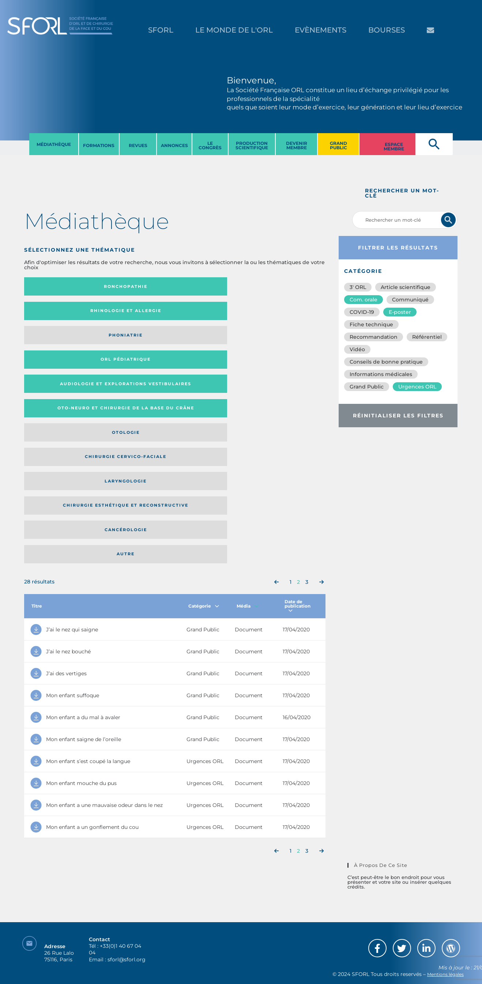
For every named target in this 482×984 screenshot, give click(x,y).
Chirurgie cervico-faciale (280, 313)
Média (248, 397)
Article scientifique (405, 287)
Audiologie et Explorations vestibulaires (51, 313)
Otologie (209, 313)
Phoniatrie (209, 286)
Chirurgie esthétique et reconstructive (129, 342)
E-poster (400, 312)
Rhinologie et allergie (126, 286)
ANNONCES (174, 145)
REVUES (138, 145)
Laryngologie (59, 342)
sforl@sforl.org (127, 939)
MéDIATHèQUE (54, 144)
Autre (285, 342)
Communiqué (410, 299)
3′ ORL (358, 287)
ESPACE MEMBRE (394, 146)
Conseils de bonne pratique (386, 361)
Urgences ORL (417, 386)
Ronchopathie (58, 286)
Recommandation (374, 337)
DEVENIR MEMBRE (296, 145)
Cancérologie (209, 342)
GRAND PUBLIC (338, 145)
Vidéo (357, 349)
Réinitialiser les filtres (398, 415)
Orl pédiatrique (285, 286)
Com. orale (363, 299)
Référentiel (427, 337)
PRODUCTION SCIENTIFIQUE (252, 145)
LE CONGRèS (210, 145)
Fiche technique (371, 324)
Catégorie (203, 397)
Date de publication (297, 397)
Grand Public (367, 386)
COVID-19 (362, 312)
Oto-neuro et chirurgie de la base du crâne (129, 313)
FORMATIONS (98, 145)
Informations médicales (381, 374)
